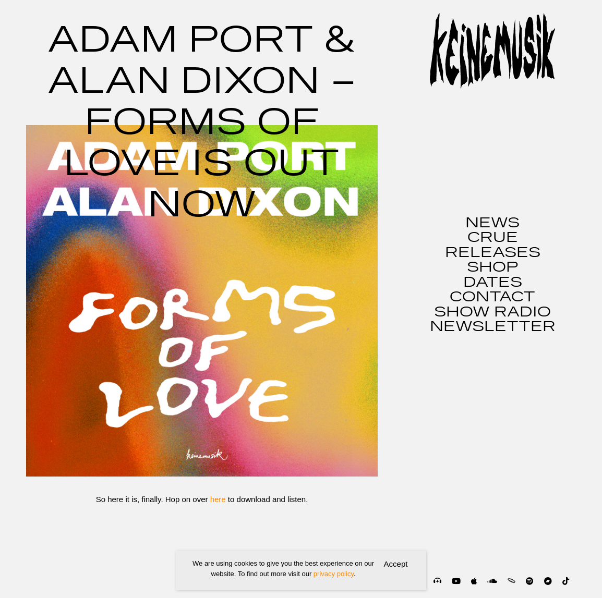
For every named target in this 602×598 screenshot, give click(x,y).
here (218, 499)
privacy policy (334, 574)
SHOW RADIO (492, 312)
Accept (396, 563)
